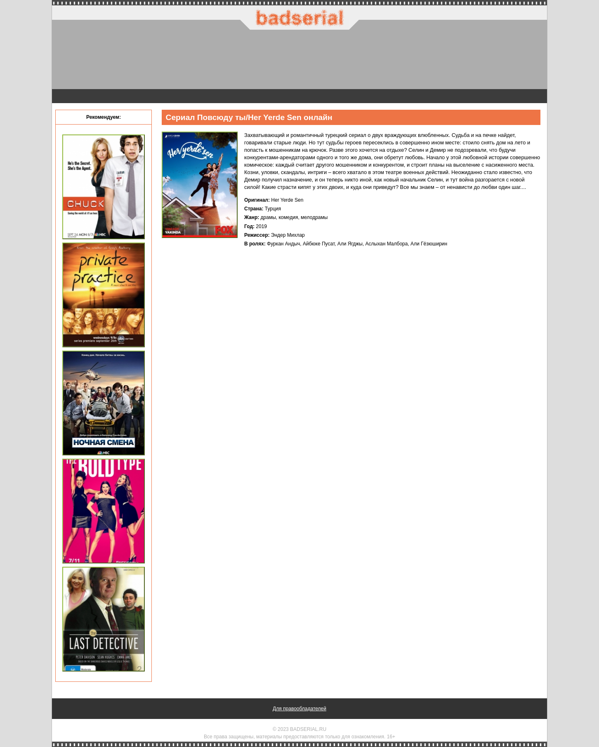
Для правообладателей (299, 709)
